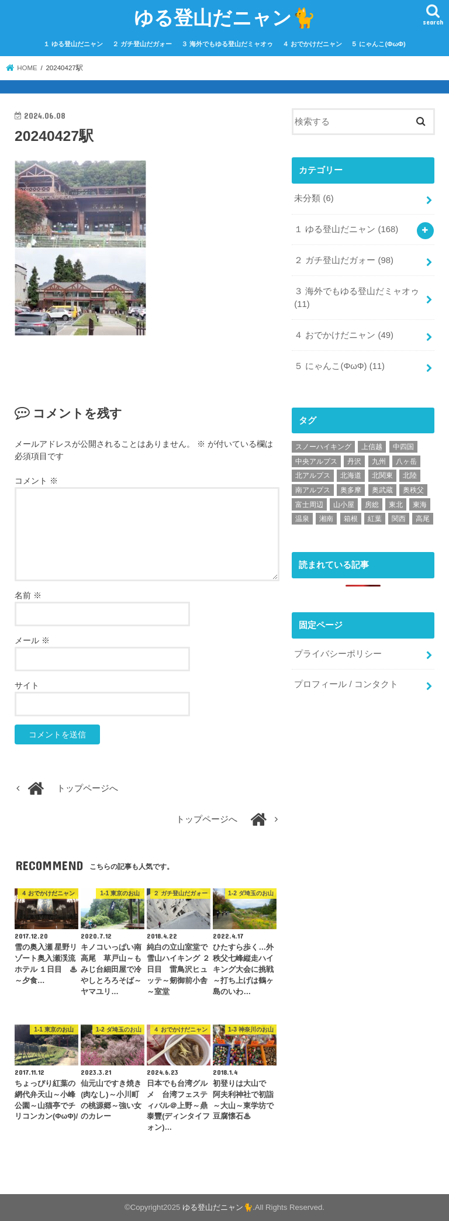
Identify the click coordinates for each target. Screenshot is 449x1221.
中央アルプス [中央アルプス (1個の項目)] (316, 461)
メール (32, 640)
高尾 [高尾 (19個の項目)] (423, 519)
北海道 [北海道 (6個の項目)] (350, 475)
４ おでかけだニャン (312, 43)
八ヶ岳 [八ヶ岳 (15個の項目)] (406, 461)
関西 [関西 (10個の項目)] (399, 519)
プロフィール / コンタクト (346, 684)
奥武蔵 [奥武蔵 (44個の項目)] (382, 490)
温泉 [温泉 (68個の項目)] (302, 519)
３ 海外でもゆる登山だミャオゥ (227, 43)
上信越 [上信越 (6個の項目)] (371, 447)
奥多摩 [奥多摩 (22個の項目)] (350, 490)
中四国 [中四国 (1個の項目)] (403, 447)
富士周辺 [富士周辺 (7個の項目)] (309, 505)
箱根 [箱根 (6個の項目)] (351, 519)
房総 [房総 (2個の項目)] (372, 505)
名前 (28, 595)
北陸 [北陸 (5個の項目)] (410, 475)
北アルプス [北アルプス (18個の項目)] (312, 475)
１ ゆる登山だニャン (73, 43)
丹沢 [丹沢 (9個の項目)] (354, 461)
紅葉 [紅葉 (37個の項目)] (375, 519)
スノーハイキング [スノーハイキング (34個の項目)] (323, 447)
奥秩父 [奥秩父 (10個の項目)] (413, 490)
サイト (27, 685)
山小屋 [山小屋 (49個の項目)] (343, 505)
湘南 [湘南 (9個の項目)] (326, 519)
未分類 (313, 198)
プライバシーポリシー (338, 653)
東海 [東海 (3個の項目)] (420, 505)
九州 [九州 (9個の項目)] (379, 461)
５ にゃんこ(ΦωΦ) (378, 43)
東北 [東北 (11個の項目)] (396, 505)
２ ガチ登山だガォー (142, 43)
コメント (36, 480)
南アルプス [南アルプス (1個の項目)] (312, 490)
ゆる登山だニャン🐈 (225, 17)
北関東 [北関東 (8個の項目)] (382, 475)
